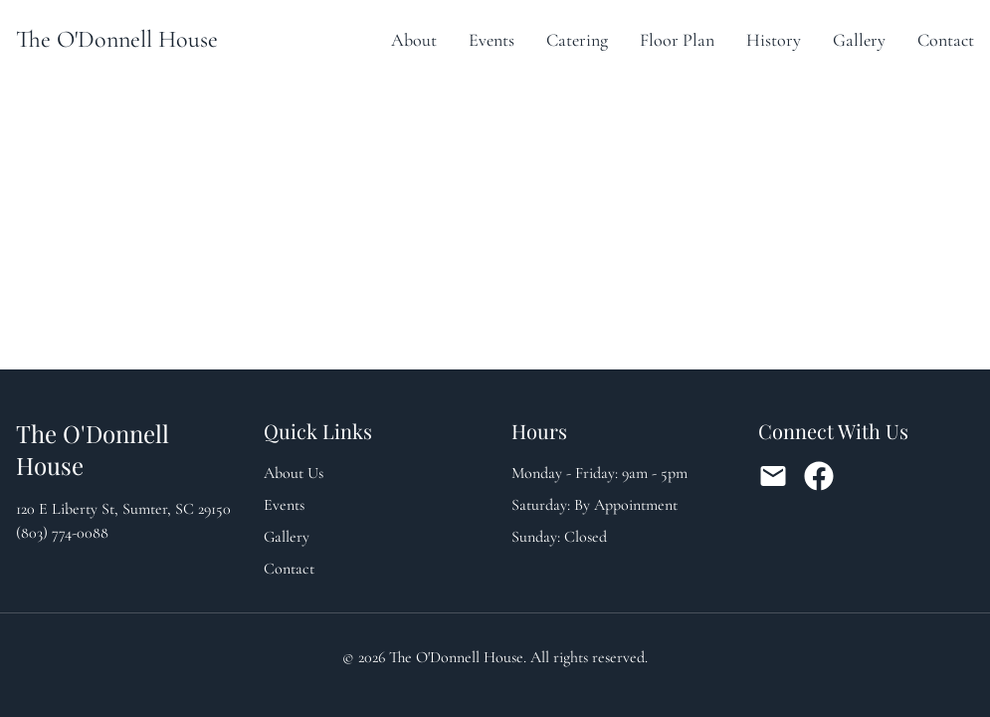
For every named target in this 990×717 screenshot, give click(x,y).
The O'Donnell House (117, 39)
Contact (945, 40)
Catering (577, 40)
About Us (293, 473)
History (773, 40)
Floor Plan (677, 40)
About (414, 40)
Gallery (859, 40)
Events (491, 40)
